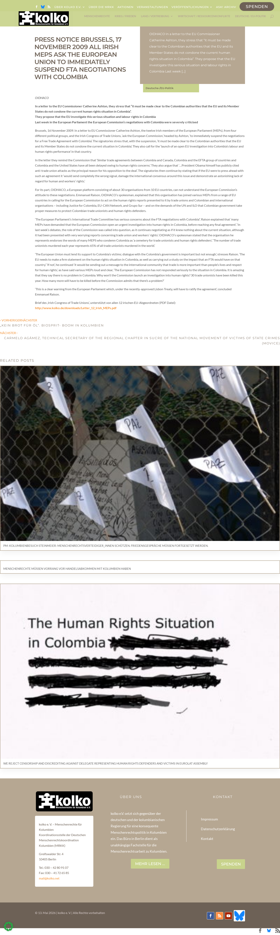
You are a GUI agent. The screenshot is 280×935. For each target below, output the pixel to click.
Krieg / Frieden (125, 16)
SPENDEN (231, 864)
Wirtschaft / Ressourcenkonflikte (204, 16)
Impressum (209, 819)
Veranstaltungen (152, 7)
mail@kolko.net (49, 878)
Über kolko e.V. (67, 7)
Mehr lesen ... (150, 863)
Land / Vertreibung (155, 16)
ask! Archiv (226, 7)
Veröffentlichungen (190, 7)
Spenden (257, 6)
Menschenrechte (97, 16)
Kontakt (207, 838)
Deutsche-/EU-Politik (159, 88)
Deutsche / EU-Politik (250, 16)
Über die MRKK (101, 7)
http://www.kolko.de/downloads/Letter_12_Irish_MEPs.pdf (75, 308)
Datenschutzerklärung (218, 829)
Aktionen (125, 7)
